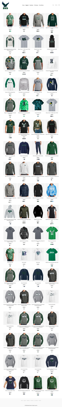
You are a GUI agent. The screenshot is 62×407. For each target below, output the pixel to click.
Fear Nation (36, 400)
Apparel (25, 400)
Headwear (28, 400)
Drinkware (32, 400)
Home (22, 400)
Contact (40, 400)
